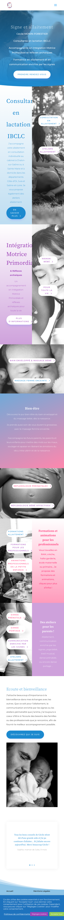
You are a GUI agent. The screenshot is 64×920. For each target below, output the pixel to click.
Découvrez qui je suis (25, 734)
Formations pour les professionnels (18, 547)
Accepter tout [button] (56, 914)
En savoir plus (14, 213)
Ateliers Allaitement (48, 150)
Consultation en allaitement (49, 120)
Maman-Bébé (47, 260)
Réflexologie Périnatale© (31, 486)
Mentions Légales (41, 891)
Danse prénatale (15, 616)
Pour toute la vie (46, 290)
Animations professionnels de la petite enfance (18, 565)
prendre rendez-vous (32, 74)
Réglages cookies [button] (39, 914)
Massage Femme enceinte (31, 380)
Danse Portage (14, 629)
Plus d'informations (19, 320)
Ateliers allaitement (16, 658)
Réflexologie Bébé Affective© (31, 505)
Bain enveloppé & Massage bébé (31, 360)
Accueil (9, 891)
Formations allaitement (16, 533)
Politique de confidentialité (17, 914)
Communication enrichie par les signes (18, 644)
